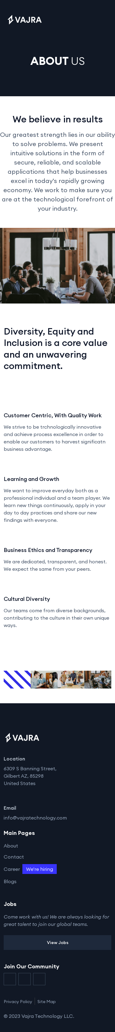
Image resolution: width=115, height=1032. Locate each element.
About (11, 846)
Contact (14, 857)
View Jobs (57, 942)
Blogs (10, 881)
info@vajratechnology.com (35, 818)
